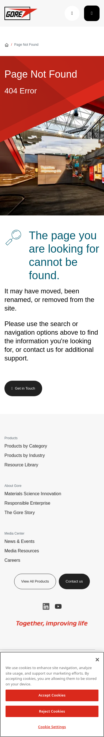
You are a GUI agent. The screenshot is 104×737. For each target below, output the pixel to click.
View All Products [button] (35, 581)
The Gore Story (19, 512)
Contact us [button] (74, 581)
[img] (52, 624)
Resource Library (21, 464)
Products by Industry (24, 455)
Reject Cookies (52, 711)
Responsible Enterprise (27, 503)
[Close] (97, 660)
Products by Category (25, 446)
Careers (12, 560)
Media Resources (21, 550)
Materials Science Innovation (32, 493)
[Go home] (6, 45)
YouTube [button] (58, 606)
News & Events (19, 541)
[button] (72, 13)
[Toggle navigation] (92, 13)
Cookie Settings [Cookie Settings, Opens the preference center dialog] (52, 726)
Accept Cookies (52, 695)
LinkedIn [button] (46, 606)
